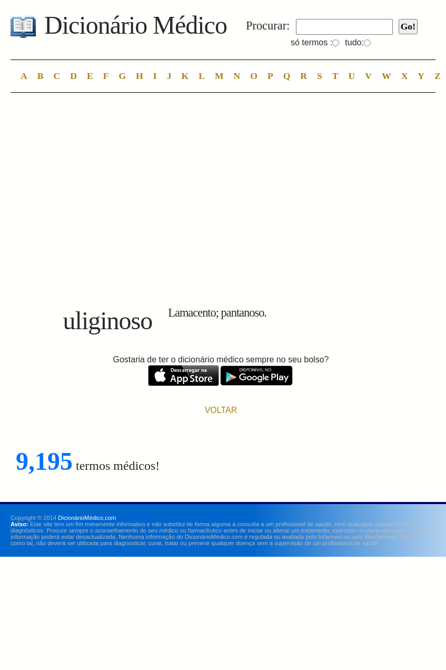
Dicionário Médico (135, 25)
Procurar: (268, 25)
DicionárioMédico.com (87, 518)
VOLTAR (221, 410)
